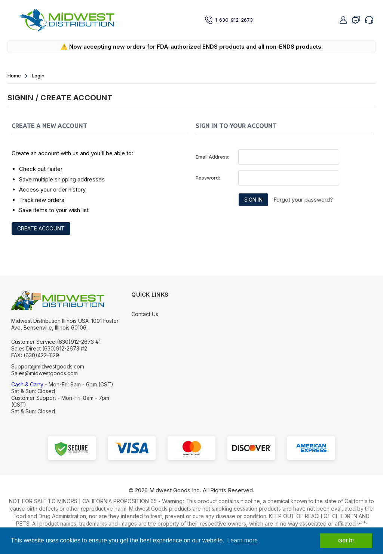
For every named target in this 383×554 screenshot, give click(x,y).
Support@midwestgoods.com (47, 366)
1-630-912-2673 (229, 20)
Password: (208, 178)
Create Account (41, 228)
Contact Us (144, 314)
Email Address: (212, 157)
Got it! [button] (346, 541)
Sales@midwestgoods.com (44, 373)
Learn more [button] (242, 540)
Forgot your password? (303, 199)
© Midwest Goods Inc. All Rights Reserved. (191, 490)
